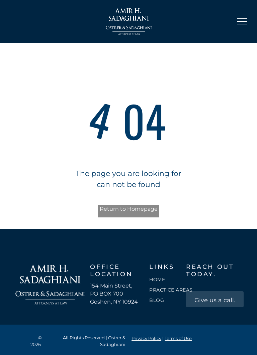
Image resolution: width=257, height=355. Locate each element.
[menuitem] (173, 280)
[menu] (242, 21)
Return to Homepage (129, 209)
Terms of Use (178, 338)
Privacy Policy (146, 338)
